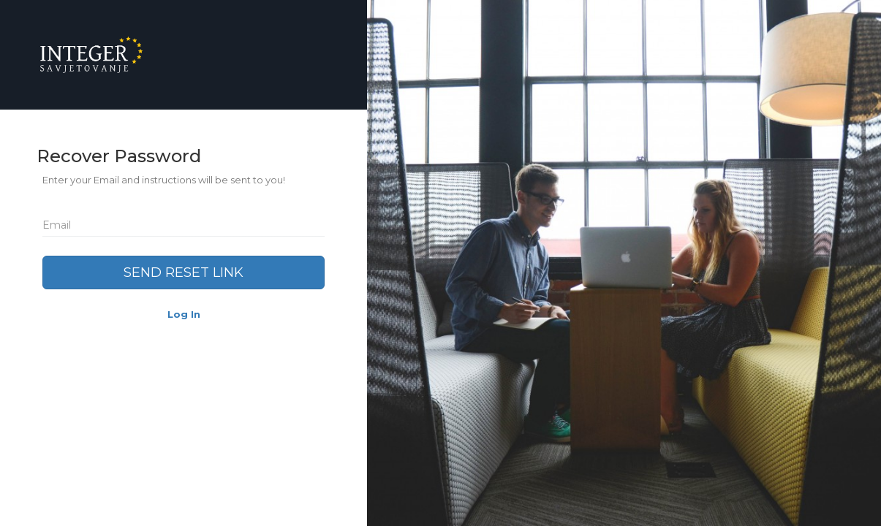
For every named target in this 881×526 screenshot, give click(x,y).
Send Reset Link (183, 272)
